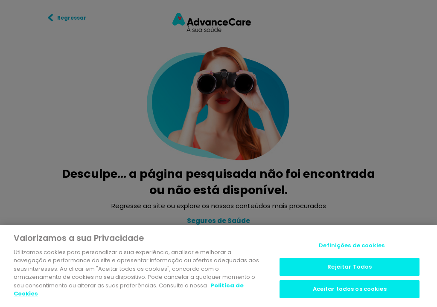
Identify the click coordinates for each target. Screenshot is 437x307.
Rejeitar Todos (349, 268)
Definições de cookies (352, 247)
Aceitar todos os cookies (350, 290)
